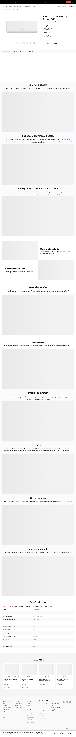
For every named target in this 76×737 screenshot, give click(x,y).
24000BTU (55, 43)
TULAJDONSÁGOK (7, 51)
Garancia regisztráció (43, 710)
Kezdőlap (5, 9)
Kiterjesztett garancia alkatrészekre (43, 707)
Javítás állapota (42, 713)
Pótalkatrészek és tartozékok (30, 723)
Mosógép (17, 715)
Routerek (29, 705)
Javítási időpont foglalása (31, 717)
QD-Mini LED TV (6, 701)
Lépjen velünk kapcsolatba (44, 718)
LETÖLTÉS (25, 51)
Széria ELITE (17, 701)
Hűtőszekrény (17, 713)
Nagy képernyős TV (7, 709)
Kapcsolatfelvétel (30, 715)
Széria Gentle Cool (18, 703)
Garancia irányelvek (42, 705)
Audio (4, 717)
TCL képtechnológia (7, 707)
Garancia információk (31, 713)
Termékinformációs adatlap (48, 21)
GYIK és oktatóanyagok (43, 703)
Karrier (52, 701)
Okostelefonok (29, 701)
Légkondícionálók (11, 9)
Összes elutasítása (60, 733)
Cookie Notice (5, 734)
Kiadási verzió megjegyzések (29, 720)
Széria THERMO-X (18, 707)
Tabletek (28, 703)
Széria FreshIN (18, 705)
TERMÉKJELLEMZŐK (17, 51)
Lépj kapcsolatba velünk (55, 707)
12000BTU (47, 43)
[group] (22, 26)
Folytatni (68, 2)
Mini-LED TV (5, 703)
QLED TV (5, 705)
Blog (52, 705)
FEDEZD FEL (31, 51)
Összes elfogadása (52, 733)
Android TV (5, 711)
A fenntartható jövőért (55, 703)
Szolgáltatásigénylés (43, 711)
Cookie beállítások (69, 733)
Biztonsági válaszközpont (56, 710)
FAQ (28, 711)
